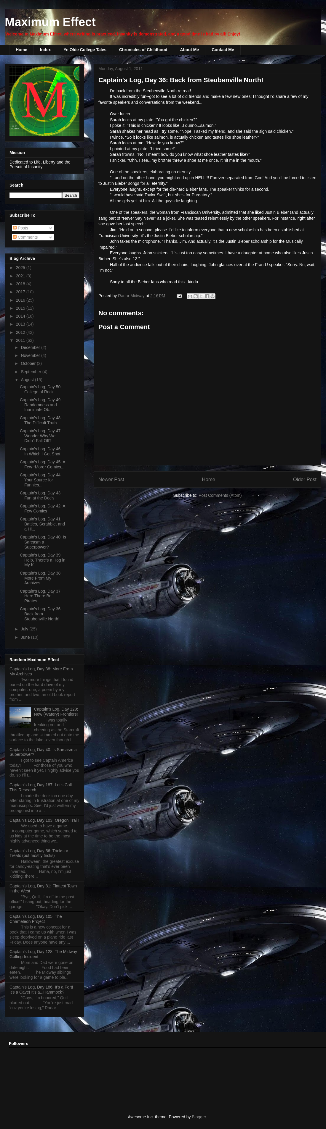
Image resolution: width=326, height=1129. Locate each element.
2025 (21, 267)
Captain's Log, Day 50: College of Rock (41, 389)
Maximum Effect (50, 21)
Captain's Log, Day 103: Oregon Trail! (44, 820)
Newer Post (111, 479)
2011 (21, 340)
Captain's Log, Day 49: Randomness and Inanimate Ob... (41, 404)
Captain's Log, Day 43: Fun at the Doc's (41, 495)
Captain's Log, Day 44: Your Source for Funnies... (41, 480)
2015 (21, 308)
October (29, 363)
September (31, 371)
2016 (21, 300)
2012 (21, 332)
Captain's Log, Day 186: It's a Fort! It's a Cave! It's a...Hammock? (41, 989)
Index (45, 49)
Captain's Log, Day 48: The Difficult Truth (41, 420)
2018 (21, 284)
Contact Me (223, 49)
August (28, 379)
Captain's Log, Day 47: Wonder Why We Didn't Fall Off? (41, 435)
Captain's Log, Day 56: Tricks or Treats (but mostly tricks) (38, 853)
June (26, 637)
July (25, 629)
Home (21, 49)
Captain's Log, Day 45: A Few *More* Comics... (42, 464)
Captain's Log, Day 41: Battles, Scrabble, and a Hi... (42, 524)
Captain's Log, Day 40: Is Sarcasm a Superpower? (43, 542)
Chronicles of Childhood (143, 49)
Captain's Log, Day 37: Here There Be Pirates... (41, 596)
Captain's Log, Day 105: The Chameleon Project (35, 919)
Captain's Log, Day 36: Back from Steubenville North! (41, 613)
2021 (21, 276)
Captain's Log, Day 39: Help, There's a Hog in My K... (42, 560)
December (31, 347)
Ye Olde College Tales (84, 49)
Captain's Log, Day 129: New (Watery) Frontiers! (56, 711)
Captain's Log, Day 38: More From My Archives (41, 578)
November (31, 355)
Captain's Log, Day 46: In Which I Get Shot (41, 451)
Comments (25, 237)
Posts (20, 228)
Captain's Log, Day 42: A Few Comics (42, 508)
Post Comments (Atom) (220, 495)
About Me (189, 49)
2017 (21, 291)
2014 (21, 316)
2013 (21, 324)
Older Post (305, 479)
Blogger (199, 1117)
